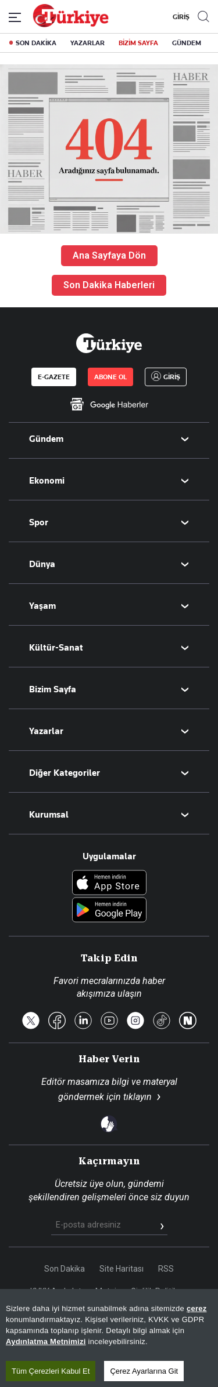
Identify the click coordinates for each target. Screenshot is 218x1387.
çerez (197, 1308)
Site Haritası (121, 1269)
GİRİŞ (179, 17)
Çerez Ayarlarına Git (144, 1371)
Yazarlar (46, 731)
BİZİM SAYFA (138, 42)
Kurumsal (49, 814)
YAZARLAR (87, 42)
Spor (38, 522)
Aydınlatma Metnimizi (46, 1341)
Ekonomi (47, 480)
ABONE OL (110, 377)
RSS (166, 1269)
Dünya (42, 564)
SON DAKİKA (36, 42)
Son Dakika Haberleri (109, 285)
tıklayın (137, 1096)
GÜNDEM (186, 42)
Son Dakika (64, 1269)
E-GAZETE (54, 377)
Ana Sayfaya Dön (109, 255)
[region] (109, 1338)
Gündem (46, 439)
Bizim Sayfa (52, 689)
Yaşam (42, 606)
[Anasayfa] (108, 343)
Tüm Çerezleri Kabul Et (51, 1371)
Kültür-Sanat (56, 647)
